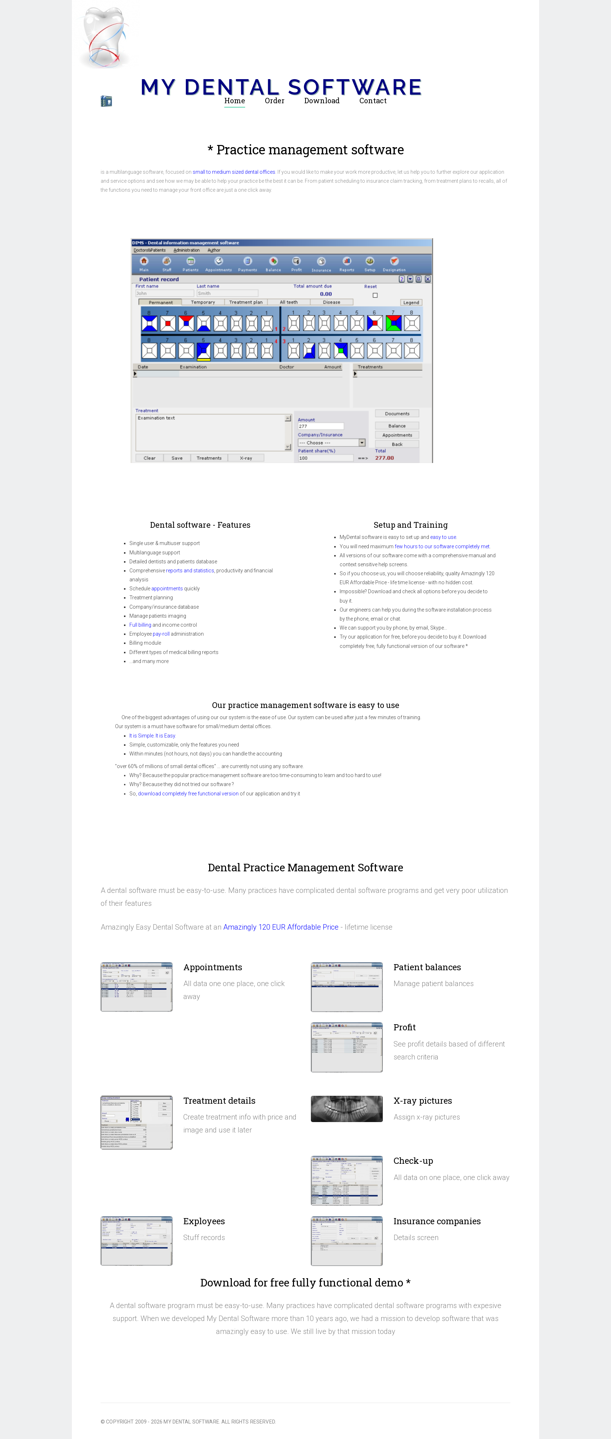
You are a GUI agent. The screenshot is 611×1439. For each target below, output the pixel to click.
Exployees (204, 1221)
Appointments (212, 967)
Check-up (413, 1160)
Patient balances (427, 967)
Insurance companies (437, 1221)
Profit (405, 1027)
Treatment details (219, 1100)
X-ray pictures (423, 1100)
